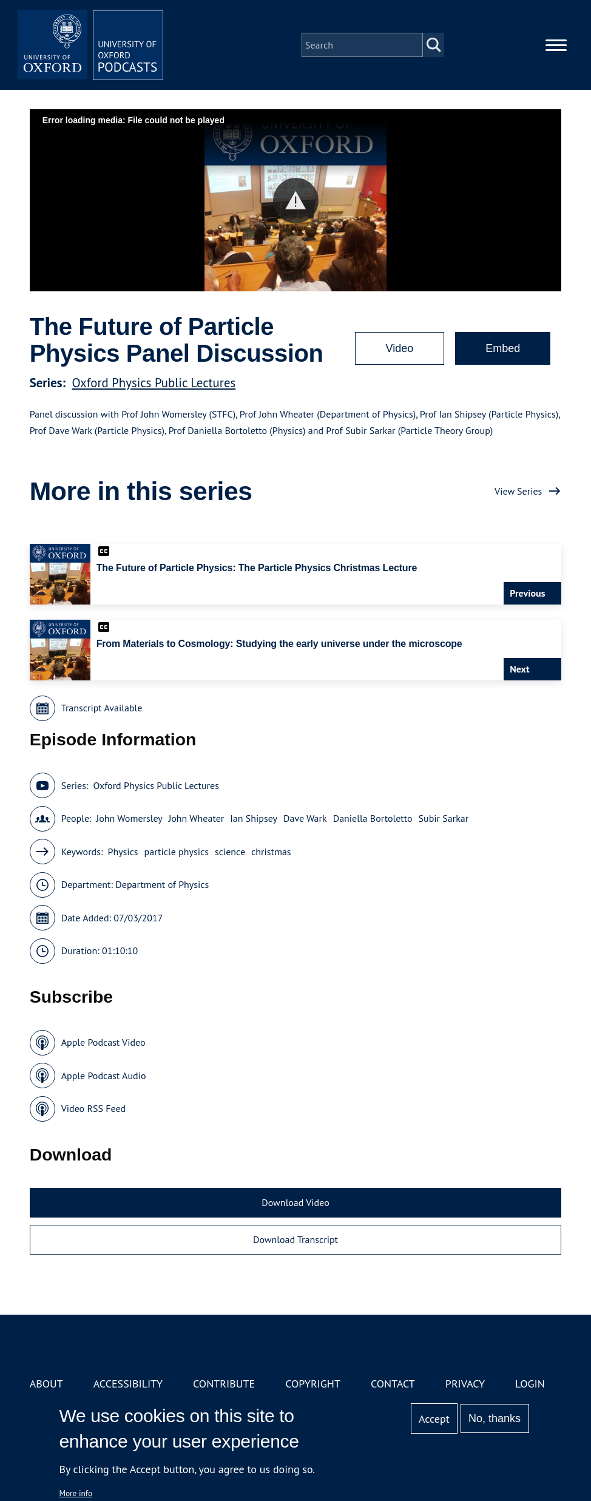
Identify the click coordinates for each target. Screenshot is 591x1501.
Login (530, 1384)
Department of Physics (162, 884)
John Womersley (129, 818)
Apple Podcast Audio (103, 1075)
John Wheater (197, 818)
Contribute (224, 1384)
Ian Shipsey (253, 818)
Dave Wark (305, 818)
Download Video (295, 1202)
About (46, 1384)
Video (400, 348)
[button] (296, 200)
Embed (502, 348)
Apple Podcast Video (103, 1042)
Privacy (465, 1384)
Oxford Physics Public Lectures (154, 382)
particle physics (176, 851)
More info (75, 1493)
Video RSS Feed (93, 1108)
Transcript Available (102, 708)
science (230, 851)
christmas (271, 851)
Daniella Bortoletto (373, 818)
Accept (434, 1419)
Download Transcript (295, 1239)
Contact (393, 1384)
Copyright (312, 1384)
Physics (122, 851)
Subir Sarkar (444, 818)
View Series (518, 491)
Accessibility (128, 1384)
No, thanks (494, 1418)
